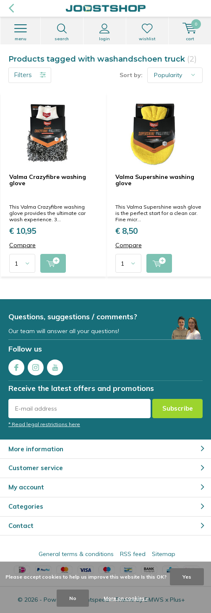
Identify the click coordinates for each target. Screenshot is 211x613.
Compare (22, 245)
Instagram (36, 366)
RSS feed (133, 554)
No (72, 598)
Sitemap (163, 554)
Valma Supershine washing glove (154, 180)
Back (11, 8)
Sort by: (131, 75)
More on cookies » (126, 598)
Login (104, 32)
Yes (186, 577)
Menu (20, 32)
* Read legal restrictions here (44, 424)
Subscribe (177, 408)
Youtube (55, 366)
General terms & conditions (76, 554)
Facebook (16, 366)
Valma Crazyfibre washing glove (47, 180)
